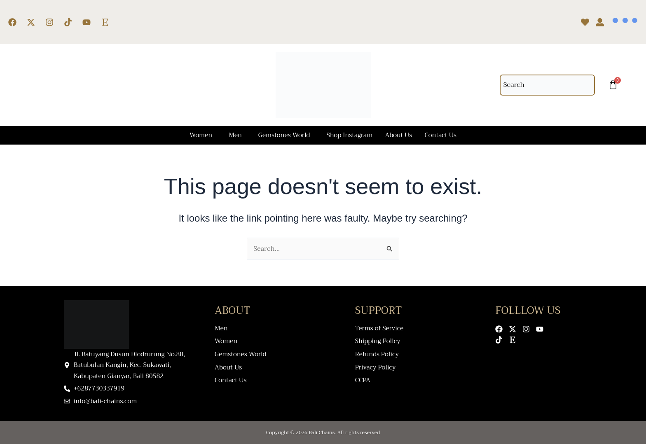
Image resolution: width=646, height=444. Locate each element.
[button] (202, 135)
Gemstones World (284, 135)
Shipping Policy (377, 340)
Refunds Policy (377, 353)
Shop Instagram (349, 135)
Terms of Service (379, 328)
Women (201, 135)
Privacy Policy (375, 365)
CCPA (362, 377)
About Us (398, 135)
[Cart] (613, 85)
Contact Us (440, 135)
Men (235, 135)
